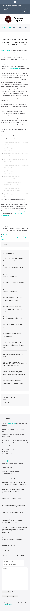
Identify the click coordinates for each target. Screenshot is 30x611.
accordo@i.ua (6, 461)
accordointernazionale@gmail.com (11, 5)
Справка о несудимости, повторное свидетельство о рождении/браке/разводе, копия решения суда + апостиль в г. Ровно (15, 372)
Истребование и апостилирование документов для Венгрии (12, 275)
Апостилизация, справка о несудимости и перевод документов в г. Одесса (14, 283)
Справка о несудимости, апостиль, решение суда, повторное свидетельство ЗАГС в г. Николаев (15, 354)
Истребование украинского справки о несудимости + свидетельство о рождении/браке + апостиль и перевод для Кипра (15, 381)
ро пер (5, 50)
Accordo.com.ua (8, 605)
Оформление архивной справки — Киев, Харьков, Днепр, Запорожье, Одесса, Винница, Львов (14, 267)
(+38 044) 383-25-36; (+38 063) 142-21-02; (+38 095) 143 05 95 (14, 8)
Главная (3, 27)
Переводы (8, 27)
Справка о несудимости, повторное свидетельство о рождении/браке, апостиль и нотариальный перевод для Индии (13, 345)
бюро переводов (11, 423)
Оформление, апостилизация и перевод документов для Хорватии (14, 290)
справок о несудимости (13, 68)
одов (9, 50)
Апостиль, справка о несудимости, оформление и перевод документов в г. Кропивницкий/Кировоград (14, 298)
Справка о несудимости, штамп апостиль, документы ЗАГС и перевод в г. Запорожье (14, 259)
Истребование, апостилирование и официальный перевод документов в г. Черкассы (13, 325)
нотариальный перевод (18, 211)
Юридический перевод (22, 237)
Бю (2, 50)
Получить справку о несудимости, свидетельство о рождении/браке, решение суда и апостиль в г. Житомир (15, 363)
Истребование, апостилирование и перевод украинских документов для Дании (15, 317)
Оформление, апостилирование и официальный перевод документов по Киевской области (13, 334)
